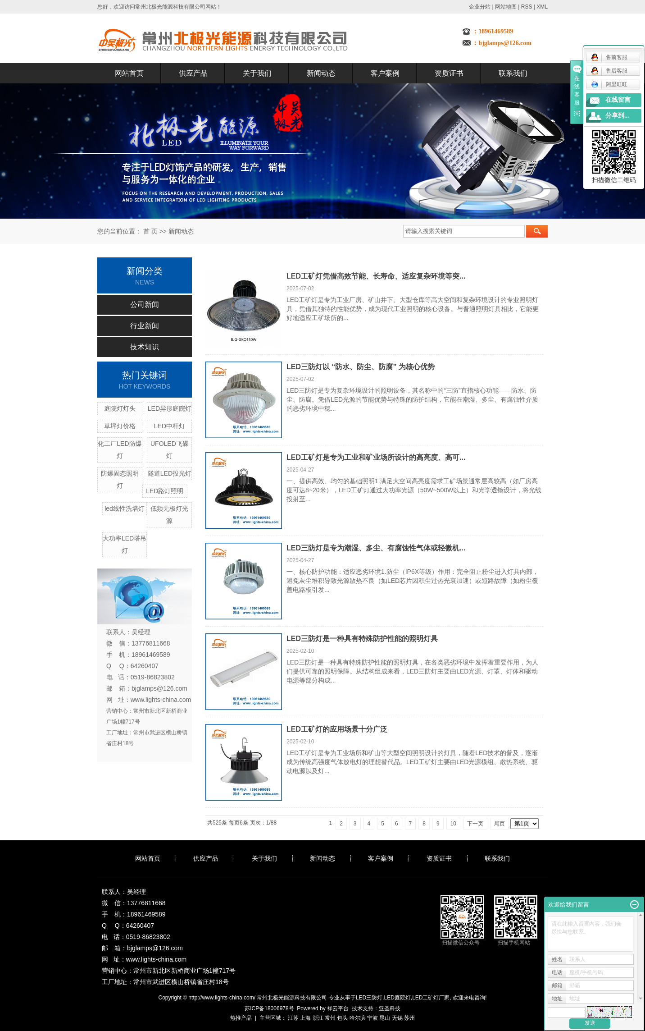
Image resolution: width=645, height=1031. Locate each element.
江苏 (293, 1018)
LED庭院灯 (397, 997)
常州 (330, 1018)
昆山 (384, 1018)
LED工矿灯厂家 (431, 997)
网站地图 (506, 7)
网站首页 (129, 73)
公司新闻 (144, 304)
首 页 (150, 231)
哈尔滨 (358, 1018)
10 (453, 823)
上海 (305, 1018)
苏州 (409, 1018)
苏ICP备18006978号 (269, 1008)
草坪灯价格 (120, 426)
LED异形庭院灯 (169, 408)
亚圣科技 (389, 1008)
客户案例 (385, 73)
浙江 (318, 1018)
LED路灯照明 (164, 491)
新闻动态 (321, 73)
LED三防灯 (369, 997)
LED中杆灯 (169, 426)
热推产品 (241, 1018)
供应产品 (193, 73)
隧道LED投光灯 (169, 473)
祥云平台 (338, 1008)
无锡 (397, 1018)
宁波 (372, 1018)
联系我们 (513, 73)
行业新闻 (144, 326)
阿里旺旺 (609, 84)
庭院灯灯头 (120, 408)
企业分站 (480, 7)
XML (542, 7)
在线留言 (618, 99)
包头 (342, 1018)
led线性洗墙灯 (124, 508)
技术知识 (144, 347)
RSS (526, 7)
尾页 (499, 823)
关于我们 (257, 73)
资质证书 (449, 73)
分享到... (617, 115)
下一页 (475, 823)
